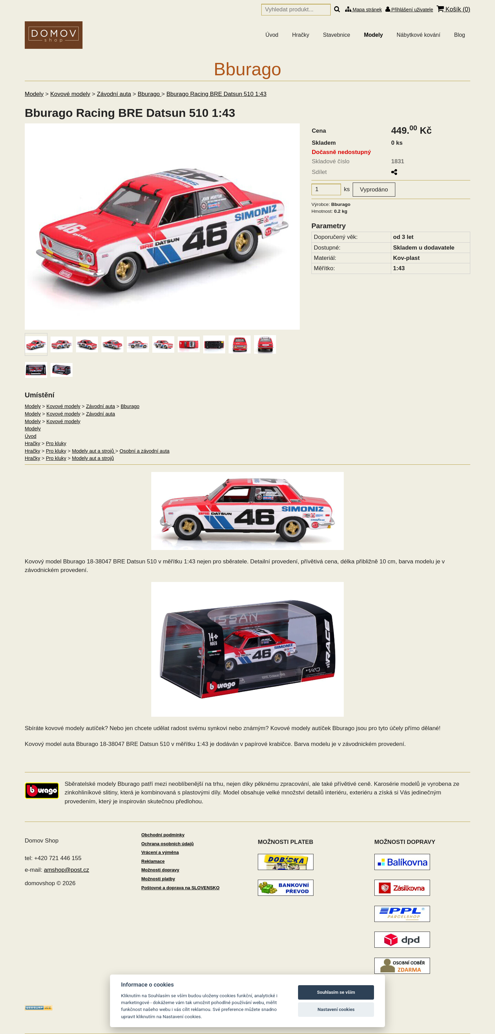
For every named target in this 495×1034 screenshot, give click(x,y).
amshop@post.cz (66, 870)
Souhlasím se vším (336, 992)
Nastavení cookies (336, 1009)
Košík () (453, 9)
